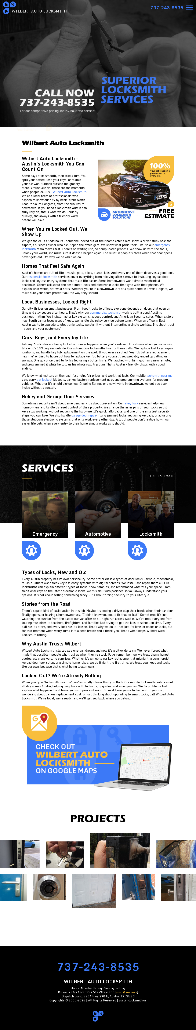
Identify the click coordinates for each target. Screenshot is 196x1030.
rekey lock (131, 403)
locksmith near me (159, 375)
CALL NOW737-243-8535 (57, 101)
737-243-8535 (98, 966)
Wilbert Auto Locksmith (69, 191)
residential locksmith (42, 276)
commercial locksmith (105, 312)
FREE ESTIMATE (162, 476)
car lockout (44, 379)
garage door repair (84, 415)
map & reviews (126, 992)
